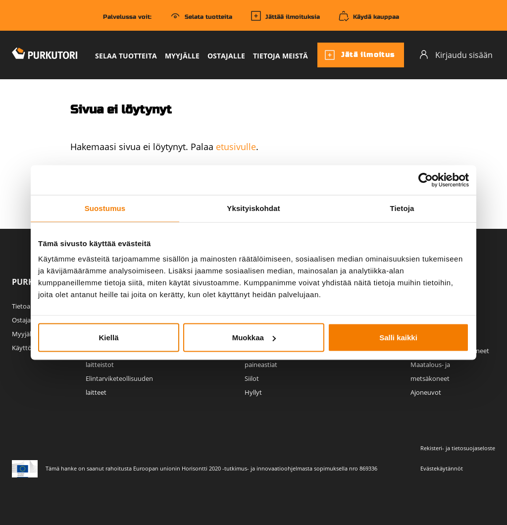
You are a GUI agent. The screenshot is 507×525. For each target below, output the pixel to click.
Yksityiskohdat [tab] (253, 208)
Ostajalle (226, 55)
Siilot (252, 378)
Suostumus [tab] (105, 208)
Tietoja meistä (280, 55)
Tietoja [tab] (402, 208)
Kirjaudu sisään (455, 54)
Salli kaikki (398, 337)
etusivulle (236, 147)
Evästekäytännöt (441, 468)
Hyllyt (253, 392)
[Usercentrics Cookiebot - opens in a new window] (425, 180)
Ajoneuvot (425, 392)
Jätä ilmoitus (359, 55)
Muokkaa (254, 337)
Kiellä (108, 337)
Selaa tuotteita (126, 55)
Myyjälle (182, 55)
